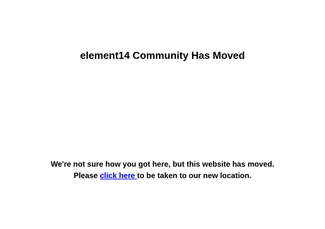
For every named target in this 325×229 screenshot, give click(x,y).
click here (118, 175)
